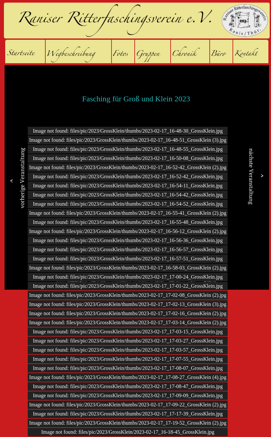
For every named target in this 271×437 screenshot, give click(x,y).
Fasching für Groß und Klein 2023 (136, 99)
